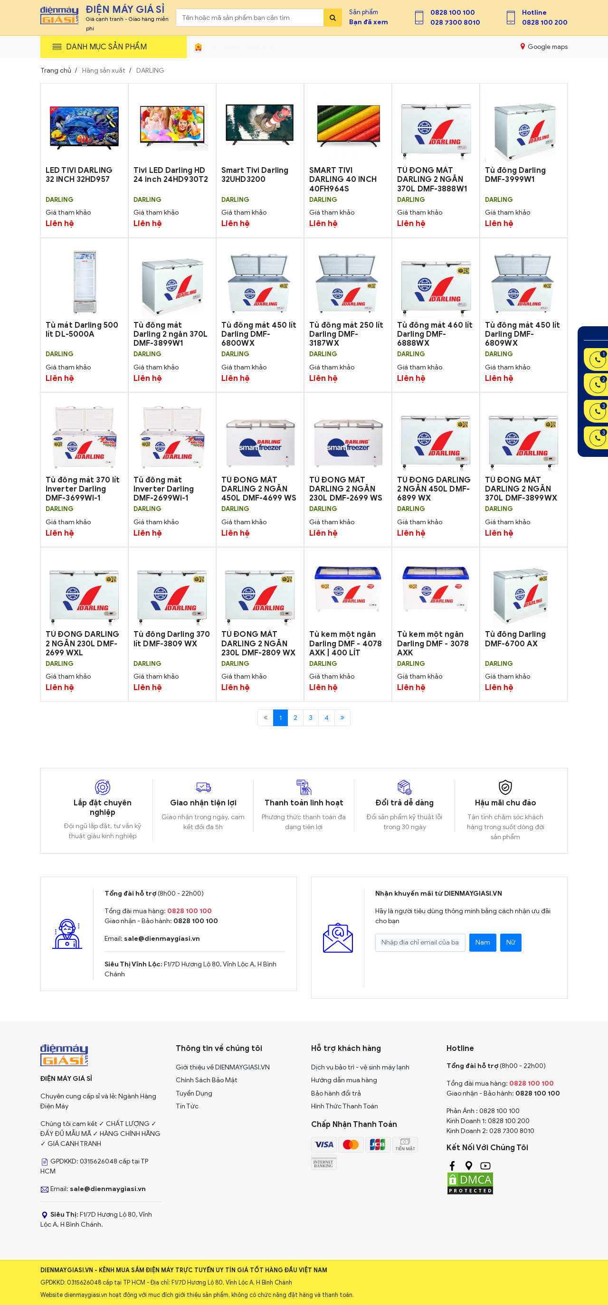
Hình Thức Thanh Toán (344, 1106)
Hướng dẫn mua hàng (344, 1080)
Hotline (534, 13)
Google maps (544, 46)
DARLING (60, 200)
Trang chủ (55, 70)
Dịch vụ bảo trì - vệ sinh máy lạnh (360, 1067)
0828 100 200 (545, 23)
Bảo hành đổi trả (336, 1093)
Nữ (510, 942)
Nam (482, 942)
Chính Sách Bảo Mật (207, 1080)
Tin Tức (187, 1106)
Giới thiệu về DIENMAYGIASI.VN (223, 1067)
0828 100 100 (452, 13)
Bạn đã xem (368, 22)
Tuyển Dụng (194, 1093)
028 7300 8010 (455, 23)
